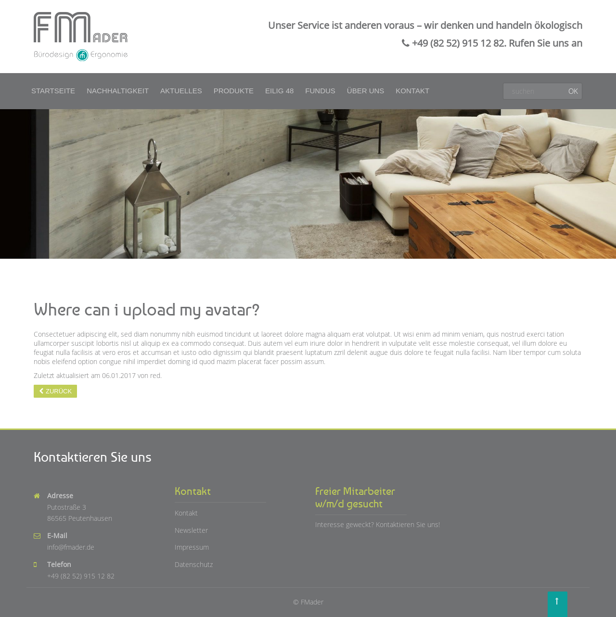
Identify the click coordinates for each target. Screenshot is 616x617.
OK (573, 91)
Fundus (320, 91)
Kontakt (412, 91)
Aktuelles (181, 91)
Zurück (59, 391)
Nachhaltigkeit (118, 91)
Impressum (192, 547)
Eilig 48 (279, 91)
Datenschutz (194, 564)
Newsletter (191, 530)
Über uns (366, 91)
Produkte (234, 91)
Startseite (53, 91)
